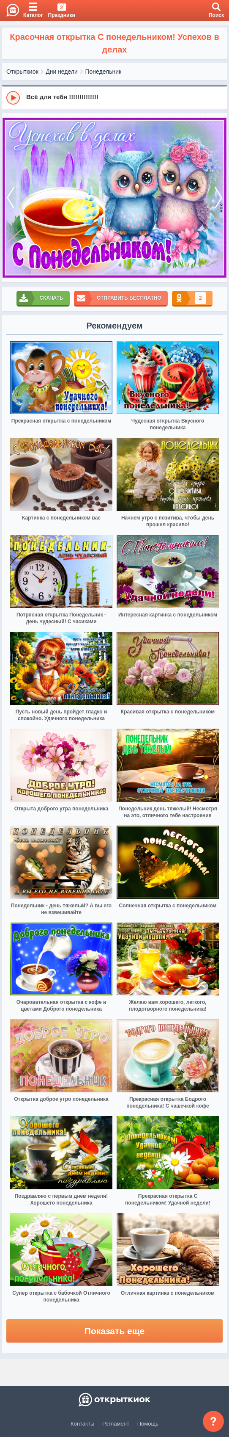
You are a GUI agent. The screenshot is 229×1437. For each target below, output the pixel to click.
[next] (218, 197)
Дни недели (62, 71)
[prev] (10, 197)
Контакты (82, 1423)
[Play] (13, 98)
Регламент (115, 1423)
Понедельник (103, 71)
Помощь (147, 1423)
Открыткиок (22, 71)
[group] (114, 97)
